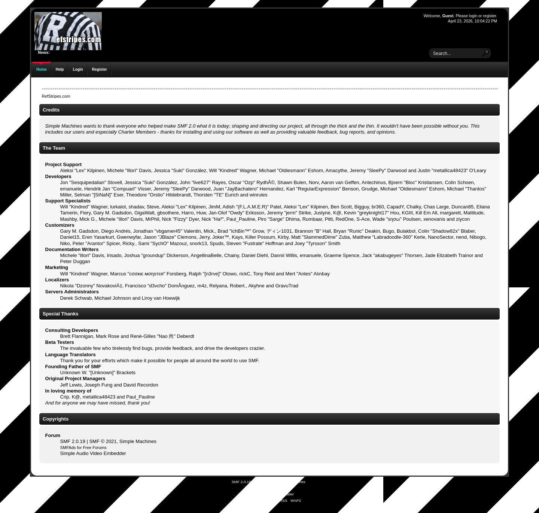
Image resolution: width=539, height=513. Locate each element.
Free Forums (94, 447)
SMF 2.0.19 (72, 441)
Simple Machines (137, 441)
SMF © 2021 (102, 441)
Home (41, 69)
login (473, 15)
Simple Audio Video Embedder (93, 453)
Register (99, 69)
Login (78, 69)
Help (60, 69)
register (489, 15)
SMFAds (68, 447)
